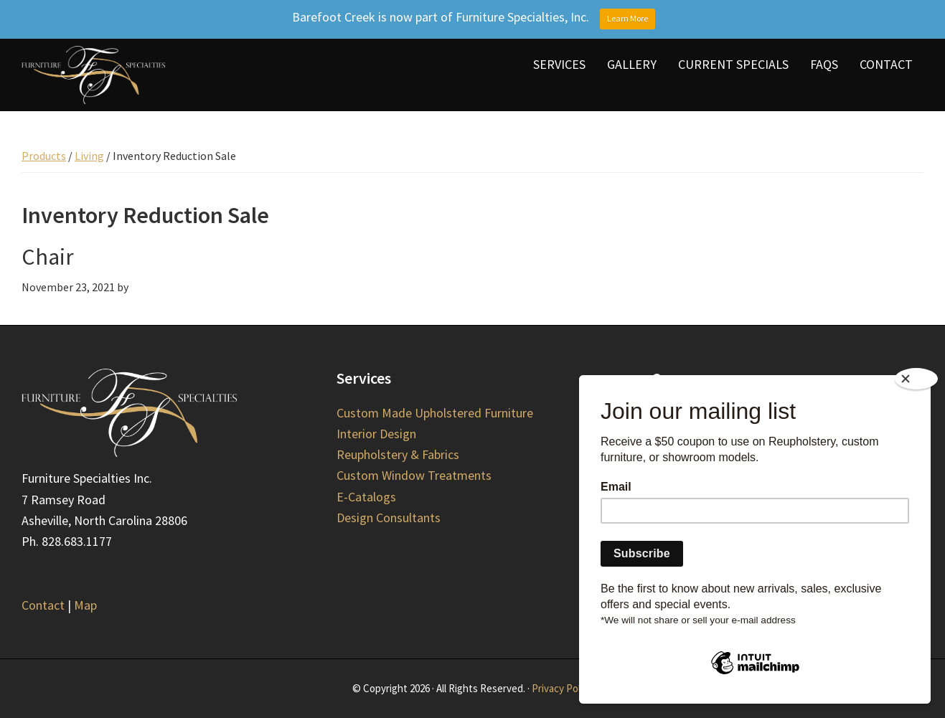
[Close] (916, 378)
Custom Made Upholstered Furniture (435, 413)
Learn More (627, 18)
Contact (43, 605)
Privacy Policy (562, 688)
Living (89, 155)
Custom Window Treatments (414, 475)
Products (44, 155)
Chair (48, 256)
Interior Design (376, 433)
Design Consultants (389, 517)
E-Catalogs (366, 496)
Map (85, 605)
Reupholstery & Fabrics (398, 454)
